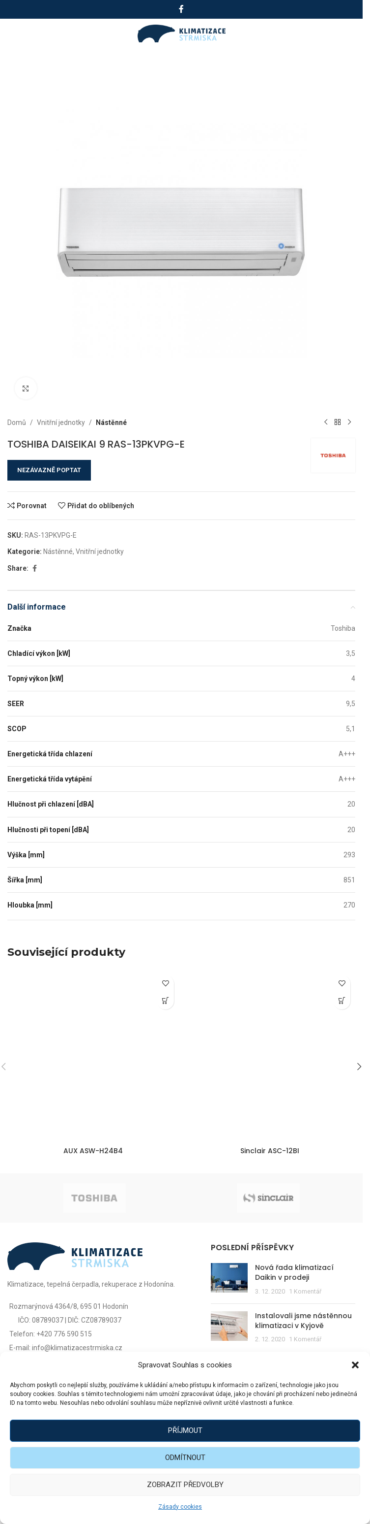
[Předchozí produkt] (326, 422)
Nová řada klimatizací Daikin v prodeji (294, 1272)
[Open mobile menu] (18, 33)
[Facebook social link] (181, 9)
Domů (16, 422)
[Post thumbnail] (229, 1279)
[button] (355, 1365)
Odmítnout (185, 1457)
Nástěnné (111, 422)
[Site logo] (182, 33)
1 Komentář (305, 1291)
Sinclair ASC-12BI (269, 1151)
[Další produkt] (349, 422)
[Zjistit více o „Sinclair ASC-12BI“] (341, 1000)
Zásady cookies (180, 1506)
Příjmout (185, 1430)
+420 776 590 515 (64, 1334)
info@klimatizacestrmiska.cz (77, 1348)
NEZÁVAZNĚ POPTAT (49, 470)
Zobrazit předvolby (185, 1484)
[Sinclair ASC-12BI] (269, 1056)
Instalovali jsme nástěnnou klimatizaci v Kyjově (303, 1320)
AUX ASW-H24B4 (93, 1151)
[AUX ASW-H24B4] (93, 1056)
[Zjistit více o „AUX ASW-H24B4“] (165, 1000)
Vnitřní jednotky (61, 422)
